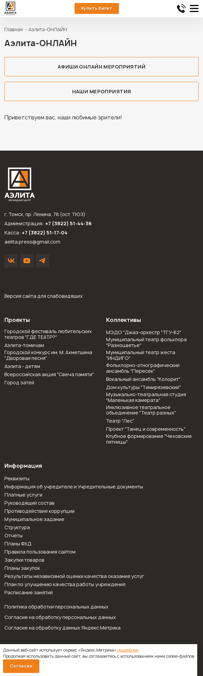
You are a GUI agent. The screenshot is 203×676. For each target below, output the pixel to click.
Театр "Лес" (120, 421)
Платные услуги (23, 495)
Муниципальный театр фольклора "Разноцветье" (146, 342)
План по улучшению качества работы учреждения (64, 584)
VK (11, 261)
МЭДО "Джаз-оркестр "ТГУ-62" (143, 332)
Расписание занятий (28, 593)
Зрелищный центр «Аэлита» (10, 8)
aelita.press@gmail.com (32, 241)
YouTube (27, 261)
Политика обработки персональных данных (56, 606)
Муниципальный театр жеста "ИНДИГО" (140, 355)
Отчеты (13, 536)
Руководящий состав (29, 503)
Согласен (21, 666)
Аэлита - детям (22, 366)
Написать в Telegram (42, 261)
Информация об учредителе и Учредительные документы (73, 487)
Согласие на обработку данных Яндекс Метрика (62, 627)
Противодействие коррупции (39, 511)
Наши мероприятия (101, 91)
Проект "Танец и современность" (145, 429)
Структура (17, 527)
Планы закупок (22, 568)
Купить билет (96, 8)
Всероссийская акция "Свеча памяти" (49, 375)
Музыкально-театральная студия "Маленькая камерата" (146, 397)
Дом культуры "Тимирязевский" (143, 387)
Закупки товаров (24, 560)
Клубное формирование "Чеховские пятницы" (149, 439)
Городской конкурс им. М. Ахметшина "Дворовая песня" (48, 355)
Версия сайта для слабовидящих (43, 296)
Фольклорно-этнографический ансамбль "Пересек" (143, 368)
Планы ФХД (18, 544)
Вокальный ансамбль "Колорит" (143, 379)
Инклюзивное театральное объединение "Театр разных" (141, 410)
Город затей (19, 383)
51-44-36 (181, 8)
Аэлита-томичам (24, 345)
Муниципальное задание (34, 519)
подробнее (128, 650)
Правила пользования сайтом (40, 552)
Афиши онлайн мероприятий (101, 66)
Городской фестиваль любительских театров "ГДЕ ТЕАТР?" (48, 334)
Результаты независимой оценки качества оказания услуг (74, 576)
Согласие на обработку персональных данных (60, 617)
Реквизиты (16, 479)
